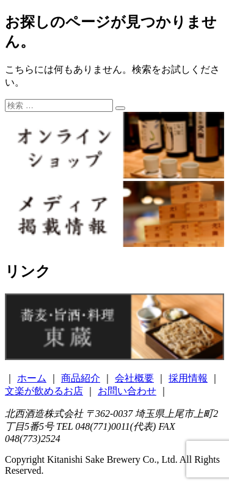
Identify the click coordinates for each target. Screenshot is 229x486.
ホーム (31, 378)
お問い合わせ (127, 391)
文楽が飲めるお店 (44, 391)
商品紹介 (80, 378)
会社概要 (134, 378)
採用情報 (188, 378)
